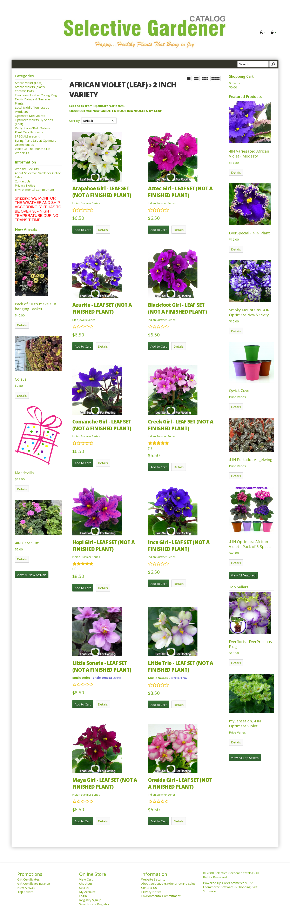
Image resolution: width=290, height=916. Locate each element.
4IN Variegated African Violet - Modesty (249, 154)
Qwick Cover (240, 390)
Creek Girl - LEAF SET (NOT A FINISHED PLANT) (180, 425)
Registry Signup (90, 900)
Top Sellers (25, 892)
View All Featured (243, 575)
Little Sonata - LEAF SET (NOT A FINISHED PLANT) (101, 666)
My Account (87, 892)
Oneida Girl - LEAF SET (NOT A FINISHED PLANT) (180, 783)
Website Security (27, 169)
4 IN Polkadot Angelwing (250, 459)
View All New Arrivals (31, 575)
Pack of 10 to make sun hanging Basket (35, 306)
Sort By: (75, 121)
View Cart (86, 879)
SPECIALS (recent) (28, 136)
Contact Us (23, 181)
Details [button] (103, 230)
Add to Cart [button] (83, 230)
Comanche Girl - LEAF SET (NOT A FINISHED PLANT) (101, 425)
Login (83, 896)
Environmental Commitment (34, 189)
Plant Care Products (29, 132)
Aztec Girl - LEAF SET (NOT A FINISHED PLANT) (180, 192)
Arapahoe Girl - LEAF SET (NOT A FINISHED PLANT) (101, 192)
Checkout (85, 883)
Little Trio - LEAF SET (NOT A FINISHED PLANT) (180, 666)
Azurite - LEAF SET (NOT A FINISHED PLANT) (102, 308)
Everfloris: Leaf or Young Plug (36, 95)
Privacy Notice (25, 185)
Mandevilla (24, 472)
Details (22, 325)
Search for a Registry (94, 904)
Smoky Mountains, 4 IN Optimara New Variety (249, 312)
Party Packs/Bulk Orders (32, 128)
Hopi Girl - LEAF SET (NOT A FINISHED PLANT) (103, 545)
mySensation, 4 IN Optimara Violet (245, 723)
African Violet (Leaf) (28, 83)
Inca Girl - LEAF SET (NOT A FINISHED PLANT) (178, 545)
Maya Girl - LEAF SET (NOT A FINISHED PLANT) (104, 783)
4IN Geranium (27, 542)
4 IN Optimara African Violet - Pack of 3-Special (250, 544)
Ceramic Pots (24, 91)
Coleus (21, 379)
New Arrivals (26, 887)
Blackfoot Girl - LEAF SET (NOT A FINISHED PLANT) (177, 308)
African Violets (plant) (30, 87)
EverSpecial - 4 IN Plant (249, 232)
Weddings (22, 153)
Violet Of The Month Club (32, 149)
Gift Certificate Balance (33, 883)
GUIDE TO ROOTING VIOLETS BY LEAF (131, 110)
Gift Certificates (28, 879)
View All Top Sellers (245, 758)
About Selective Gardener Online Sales (168, 883)
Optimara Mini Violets (30, 116)
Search (84, 887)
